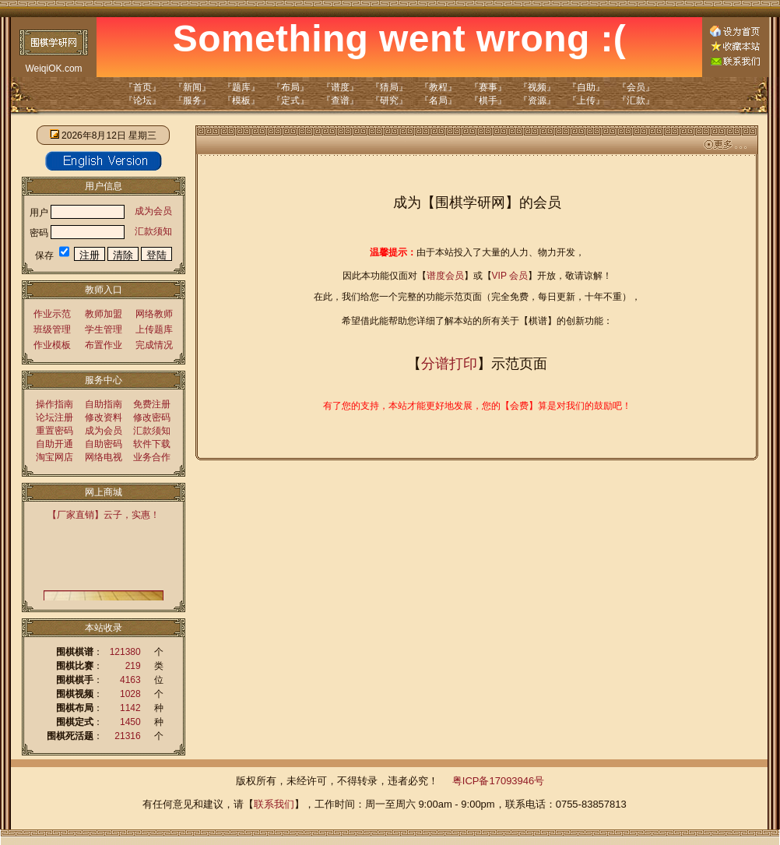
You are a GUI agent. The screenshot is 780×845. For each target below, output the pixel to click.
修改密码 (151, 417)
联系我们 (274, 804)
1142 (130, 707)
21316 (127, 736)
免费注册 (151, 404)
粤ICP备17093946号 (498, 781)
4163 (130, 679)
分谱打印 (449, 363)
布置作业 (103, 345)
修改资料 (103, 417)
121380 (125, 651)
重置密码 (54, 430)
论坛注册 (54, 417)
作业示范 (52, 313)
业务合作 (151, 457)
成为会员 (153, 211)
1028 (130, 693)
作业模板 (52, 345)
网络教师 (154, 313)
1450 (130, 721)
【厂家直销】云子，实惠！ (103, 514)
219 (133, 665)
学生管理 (103, 329)
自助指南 (103, 404)
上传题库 (154, 329)
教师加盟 (103, 313)
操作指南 (54, 404)
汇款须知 (153, 231)
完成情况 (154, 345)
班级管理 (52, 329)
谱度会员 (445, 275)
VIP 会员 (510, 275)
